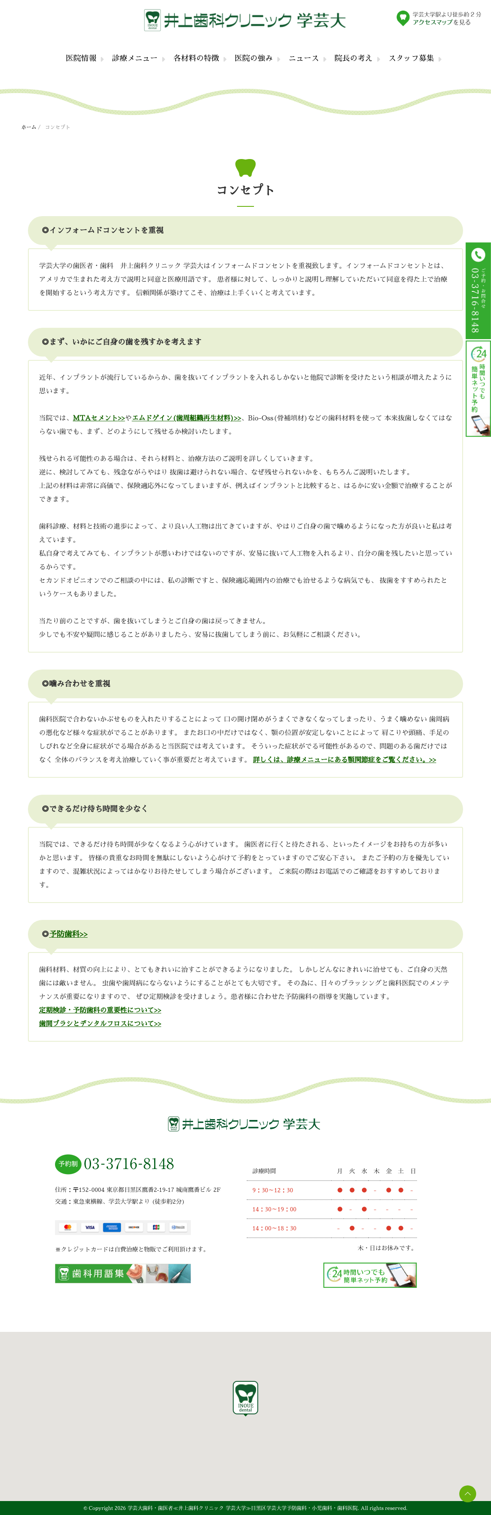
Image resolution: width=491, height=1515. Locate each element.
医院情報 (81, 58)
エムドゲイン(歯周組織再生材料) (183, 418)
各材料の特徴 (196, 58)
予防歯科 (64, 934)
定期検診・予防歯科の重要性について (96, 1010)
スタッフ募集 (411, 58)
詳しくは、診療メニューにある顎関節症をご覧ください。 (341, 760)
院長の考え (354, 58)
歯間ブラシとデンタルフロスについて (96, 1024)
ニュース (304, 58)
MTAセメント (95, 418)
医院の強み (254, 58)
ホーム (28, 127)
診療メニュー (135, 58)
